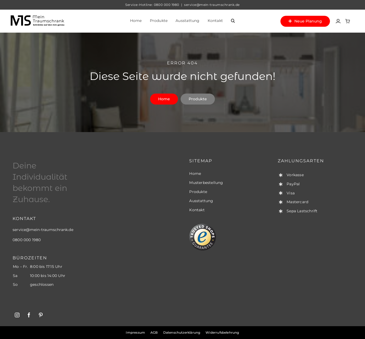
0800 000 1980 (166, 5)
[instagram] (17, 314)
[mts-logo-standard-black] (37, 17)
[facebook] (28, 314)
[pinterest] (40, 314)
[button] (233, 21)
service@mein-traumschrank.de (43, 229)
